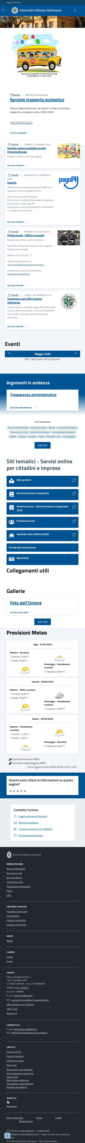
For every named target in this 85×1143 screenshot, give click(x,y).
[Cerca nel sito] (74, 10)
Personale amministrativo (18, 886)
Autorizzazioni (13, 916)
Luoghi (10, 957)
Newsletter (12, 1106)
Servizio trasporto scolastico (37, 99)
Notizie (10, 940)
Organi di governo (15, 882)
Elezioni (13, 436)
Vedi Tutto (43, 621)
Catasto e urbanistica (16, 920)
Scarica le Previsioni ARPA (24, 759)
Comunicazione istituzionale (63, 432)
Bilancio (52, 427)
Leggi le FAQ (12, 1077)
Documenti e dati (14, 873)
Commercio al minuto (19, 432)
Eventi (10, 961)
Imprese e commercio (16, 924)
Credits (58, 1117)
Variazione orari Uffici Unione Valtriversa (24, 300)
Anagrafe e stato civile (17, 911)
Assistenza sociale (38, 427)
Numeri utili (12, 1013)
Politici (10, 891)
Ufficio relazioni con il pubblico (20, 1004)
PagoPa (11, 183)
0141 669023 (21, 987)
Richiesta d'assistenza (17, 1087)
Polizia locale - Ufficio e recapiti (25, 235)
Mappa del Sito (26, 1121)
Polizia (41, 436)
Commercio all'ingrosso (67, 427)
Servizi (39, 1117)
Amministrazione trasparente (20, 1073)
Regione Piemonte (14, 2)
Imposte (22, 436)
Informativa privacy (15, 1060)
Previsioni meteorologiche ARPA (27, 763)
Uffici (9, 895)
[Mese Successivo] (76, 353)
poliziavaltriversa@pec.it (18, 274)
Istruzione (32, 436)
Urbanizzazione (69, 436)
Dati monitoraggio (15, 1117)
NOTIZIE (16, 95)
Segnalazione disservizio (18, 1080)
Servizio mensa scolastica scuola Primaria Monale (26, 150)
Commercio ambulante (39, 432)
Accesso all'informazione (18, 427)
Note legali (12, 1065)
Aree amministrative (16, 868)
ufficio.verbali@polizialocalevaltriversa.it (25, 264)
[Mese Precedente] (9, 353)
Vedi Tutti (42, 445)
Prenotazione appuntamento (20, 1083)
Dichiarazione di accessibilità (19, 1069)
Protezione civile (53, 436)
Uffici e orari (12, 1009)
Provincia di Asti (14, 1051)
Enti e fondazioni (14, 877)
